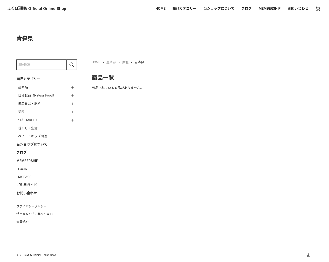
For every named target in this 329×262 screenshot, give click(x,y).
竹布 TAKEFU (27, 120)
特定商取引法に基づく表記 (34, 214)
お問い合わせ (298, 8)
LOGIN (22, 169)
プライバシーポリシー (31, 206)
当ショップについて (219, 8)
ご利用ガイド (26, 185)
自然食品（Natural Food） (37, 95)
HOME (160, 8)
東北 (125, 62)
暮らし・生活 (28, 128)
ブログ (246, 8)
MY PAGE (24, 177)
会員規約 (22, 221)
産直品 (23, 87)
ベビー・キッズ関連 (32, 136)
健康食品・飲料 (29, 104)
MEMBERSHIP (270, 8)
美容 (21, 112)
